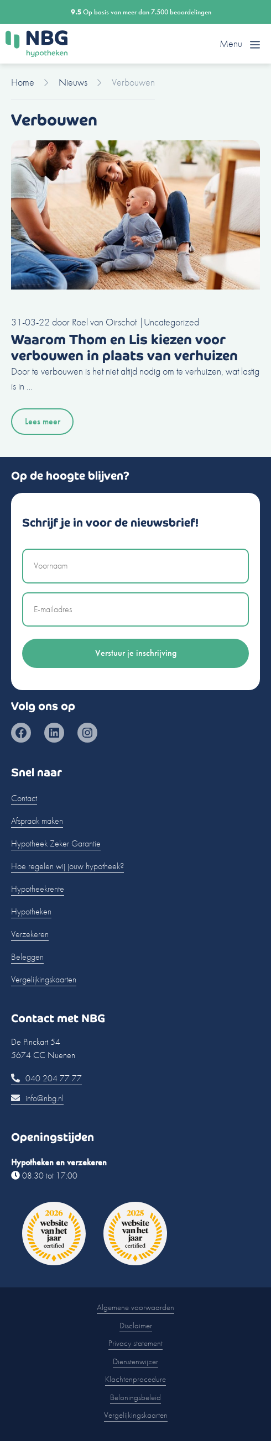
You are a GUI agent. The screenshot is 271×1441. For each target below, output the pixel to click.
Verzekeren (30, 934)
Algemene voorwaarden (135, 1307)
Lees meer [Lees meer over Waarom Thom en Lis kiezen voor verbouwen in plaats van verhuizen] (42, 421)
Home (22, 82)
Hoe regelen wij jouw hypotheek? (67, 866)
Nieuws (73, 82)
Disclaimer (135, 1325)
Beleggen (27, 957)
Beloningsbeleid (135, 1397)
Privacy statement (135, 1343)
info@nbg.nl (37, 1098)
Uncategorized (171, 321)
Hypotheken (31, 911)
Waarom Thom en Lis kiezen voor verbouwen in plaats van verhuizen (124, 347)
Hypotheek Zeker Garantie (56, 843)
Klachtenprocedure (135, 1379)
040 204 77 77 (46, 1078)
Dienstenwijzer (135, 1361)
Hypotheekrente (37, 889)
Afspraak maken (37, 821)
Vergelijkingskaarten (43, 979)
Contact (24, 798)
